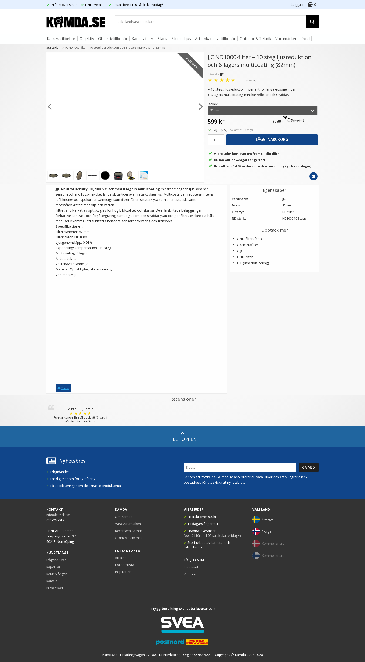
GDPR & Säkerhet (128, 538)
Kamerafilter (142, 38)
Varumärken (286, 38)
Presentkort (54, 588)
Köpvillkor (53, 567)
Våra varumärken (128, 523)
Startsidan (53, 47)
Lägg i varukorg (272, 139)
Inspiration (123, 572)
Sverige (262, 519)
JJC (222, 74)
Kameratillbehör (61, 38)
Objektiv (87, 38)
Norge (261, 531)
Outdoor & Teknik (255, 38)
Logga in (297, 4)
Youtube (190, 574)
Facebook (191, 567)
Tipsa (63, 388)
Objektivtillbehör (113, 38)
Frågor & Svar (56, 560)
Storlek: (213, 104)
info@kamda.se (58, 515)
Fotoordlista (124, 565)
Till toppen (182, 436)
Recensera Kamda (129, 531)
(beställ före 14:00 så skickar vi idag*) (212, 535)
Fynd (305, 38)
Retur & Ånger (56, 574)
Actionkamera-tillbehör (215, 38)
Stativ (162, 38)
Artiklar (120, 558)
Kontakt (51, 581)
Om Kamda (123, 516)
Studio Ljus (181, 38)
